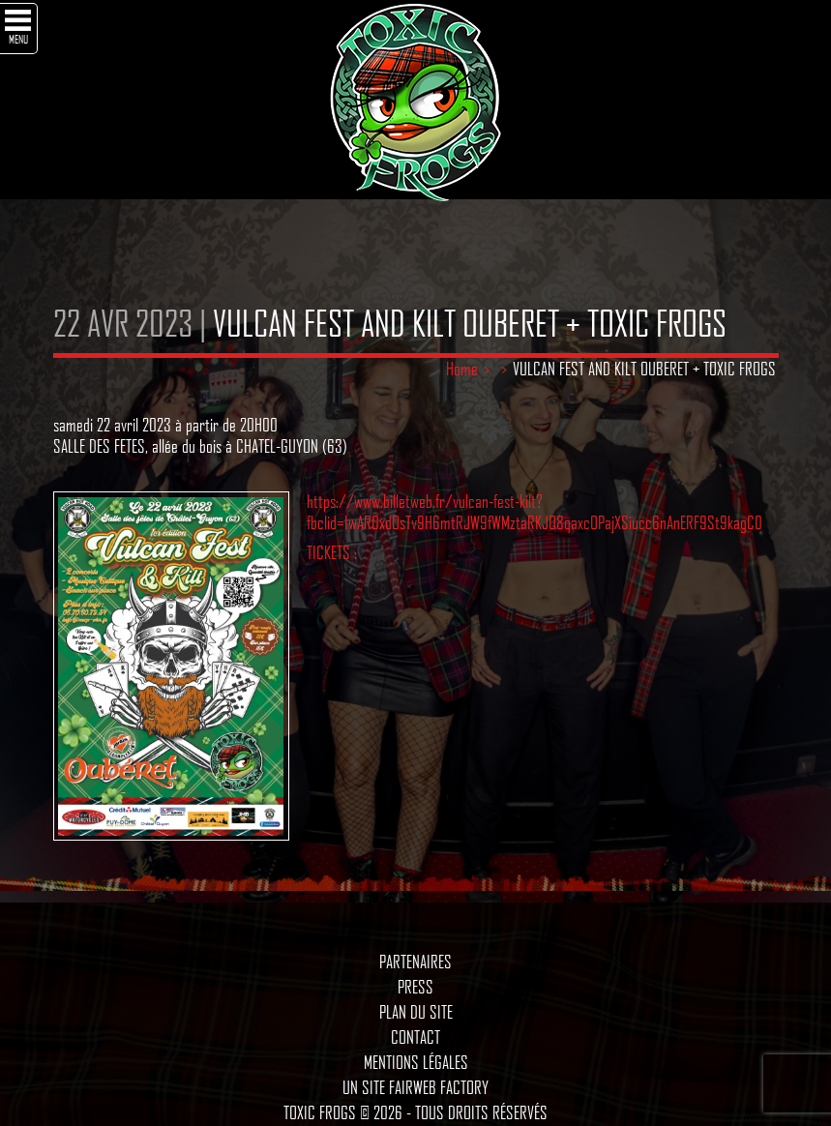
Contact (415, 1037)
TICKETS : (332, 552)
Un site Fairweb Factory (415, 1087)
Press (415, 986)
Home (462, 368)
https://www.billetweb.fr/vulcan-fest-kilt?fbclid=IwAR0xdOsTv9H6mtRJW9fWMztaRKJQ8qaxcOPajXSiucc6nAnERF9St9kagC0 (534, 511)
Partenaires (415, 961)
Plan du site (416, 1011)
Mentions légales (416, 1062)
